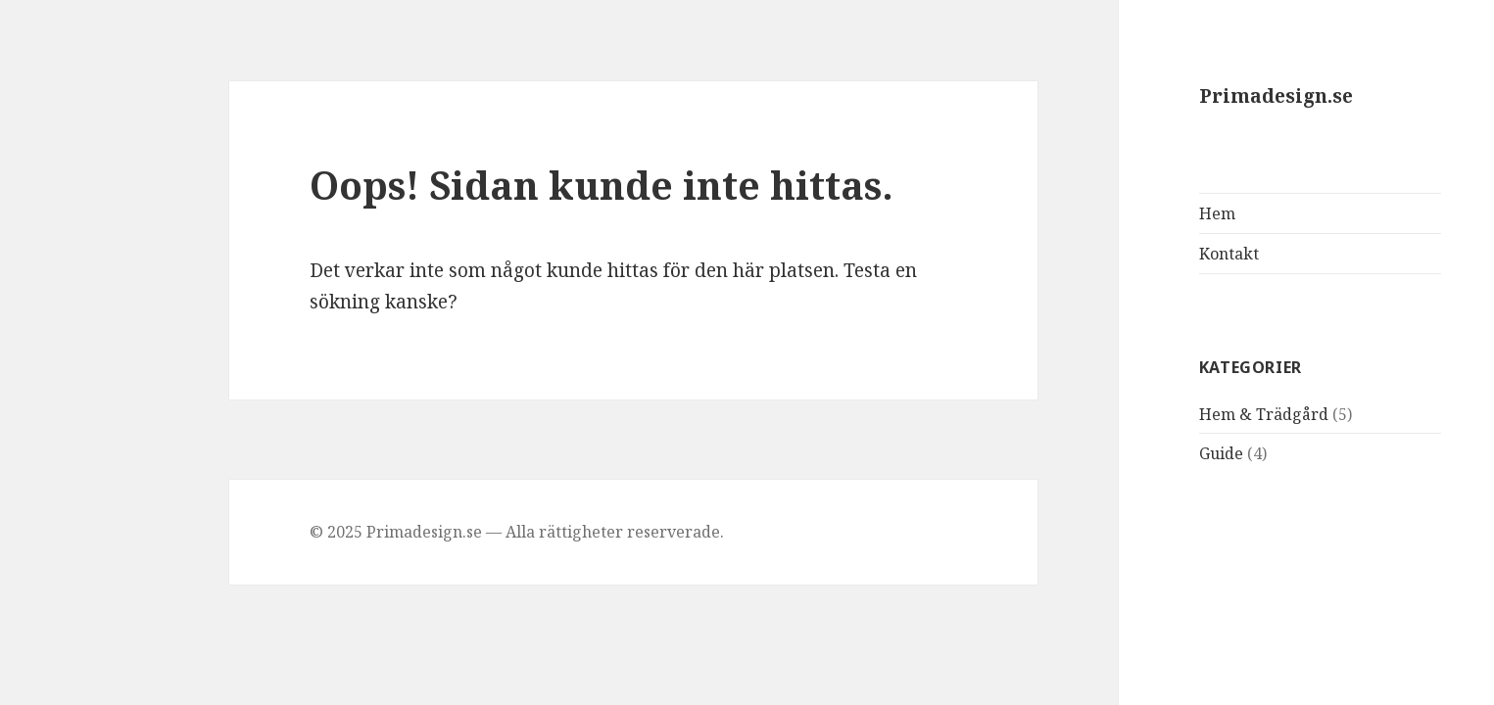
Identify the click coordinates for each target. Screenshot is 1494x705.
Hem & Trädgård (1175, 414)
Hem (1129, 213)
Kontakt (1141, 253)
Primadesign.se (1188, 96)
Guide (1133, 453)
